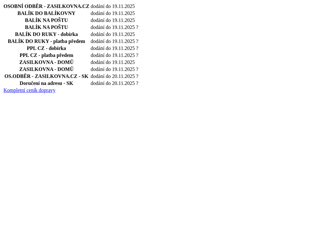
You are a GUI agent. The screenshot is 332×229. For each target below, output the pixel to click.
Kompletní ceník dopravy (29, 90)
